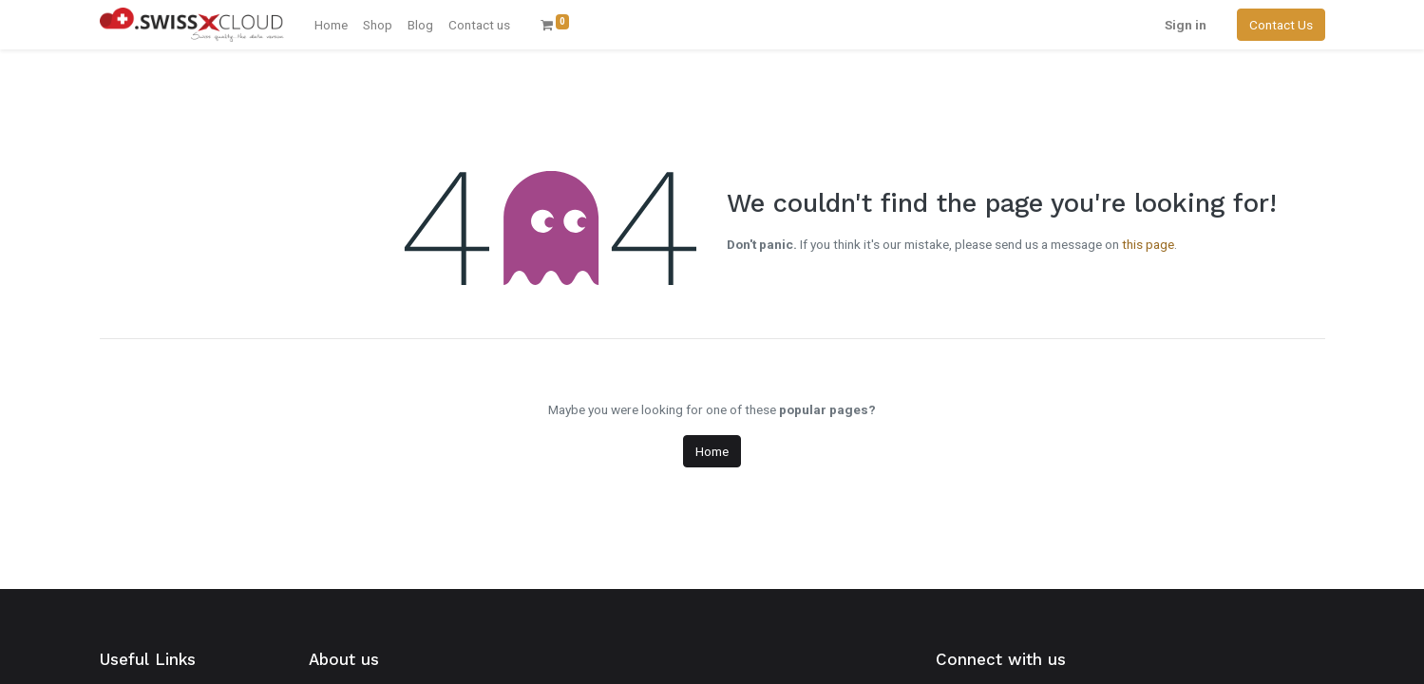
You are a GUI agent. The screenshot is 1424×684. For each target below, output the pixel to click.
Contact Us (1281, 24)
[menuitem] (331, 25)
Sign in (1185, 24)
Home (712, 451)
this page (1148, 244)
